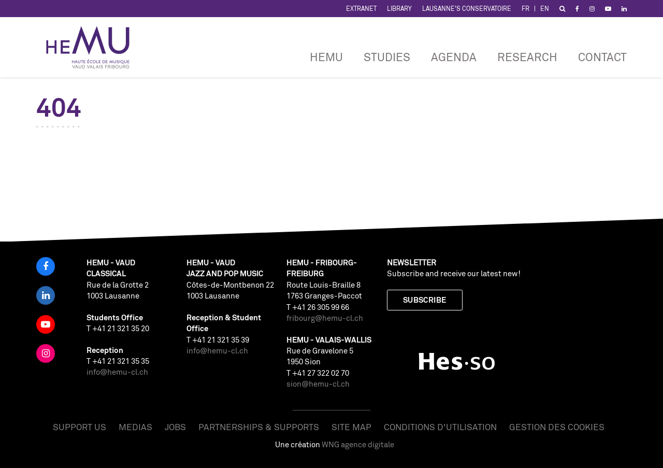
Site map (351, 426)
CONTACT (602, 57)
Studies (387, 57)
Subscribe (424, 300)
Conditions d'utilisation (440, 426)
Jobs (175, 426)
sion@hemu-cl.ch (318, 384)
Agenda (454, 57)
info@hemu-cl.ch (117, 372)
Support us (79, 426)
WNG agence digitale (358, 444)
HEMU (326, 57)
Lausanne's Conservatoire (466, 8)
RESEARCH (527, 57)
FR (525, 8)
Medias (135, 426)
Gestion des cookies (556, 426)
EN (544, 8)
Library (399, 8)
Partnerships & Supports (258, 426)
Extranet (361, 8)
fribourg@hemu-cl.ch (324, 318)
